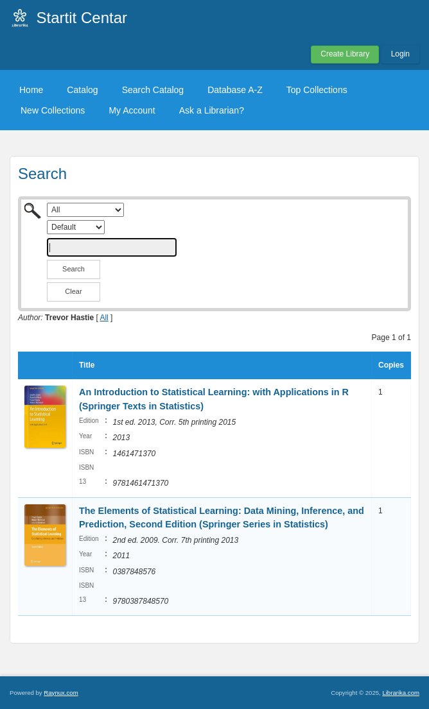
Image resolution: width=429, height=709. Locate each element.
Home (31, 90)
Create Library (344, 53)
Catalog (82, 90)
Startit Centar (82, 17)
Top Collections (316, 90)
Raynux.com (61, 692)
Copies (391, 365)
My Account (132, 110)
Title (86, 365)
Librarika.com (400, 692)
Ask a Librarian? (211, 110)
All (104, 317)
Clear (73, 291)
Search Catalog (153, 90)
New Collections (53, 110)
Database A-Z (235, 90)
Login (400, 53)
